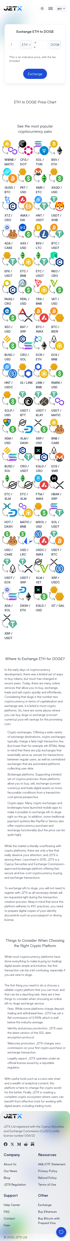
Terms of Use (47, 1184)
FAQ (7, 1212)
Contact (9, 1218)
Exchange (45, 1205)
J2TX (51, 859)
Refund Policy (47, 1178)
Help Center (12, 1205)
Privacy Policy (47, 1171)
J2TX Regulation (15, 1184)
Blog (7, 1178)
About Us (10, 1164)
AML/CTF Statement (51, 1164)
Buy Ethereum (47, 1212)
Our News (10, 1171)
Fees (7, 1225)
